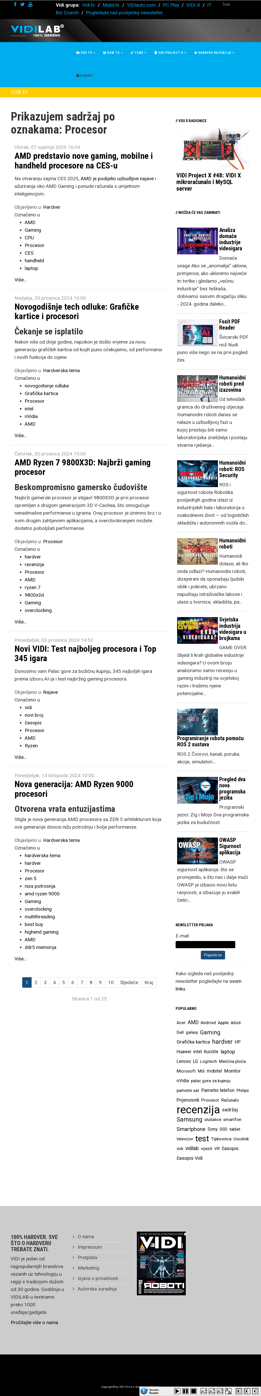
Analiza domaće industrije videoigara (230, 239)
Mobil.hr (111, 5)
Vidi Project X (168, 53)
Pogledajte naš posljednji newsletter (124, 13)
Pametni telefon (217, 1090)
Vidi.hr (89, 5)
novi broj (34, 715)
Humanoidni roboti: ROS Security (232, 469)
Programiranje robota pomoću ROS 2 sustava (210, 741)
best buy (34, 924)
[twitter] (22, 4)
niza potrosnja (40, 886)
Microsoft (186, 1071)
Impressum (89, 1247)
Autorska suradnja (96, 1289)
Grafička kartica (41, 393)
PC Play (171, 5)
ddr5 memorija (40, 947)
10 (111, 982)
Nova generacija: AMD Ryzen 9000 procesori (74, 789)
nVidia (31, 416)
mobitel (214, 1071)
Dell (180, 1032)
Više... (21, 280)
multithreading (40, 917)
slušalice (212, 1119)
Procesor (35, 245)
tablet (234, 1129)
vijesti (206, 1148)
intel (29, 409)
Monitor (232, 1071)
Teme (137, 53)
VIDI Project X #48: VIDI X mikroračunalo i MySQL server (208, 182)
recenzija (34, 564)
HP (238, 1042)
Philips (243, 1090)
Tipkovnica (221, 1138)
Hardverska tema (61, 370)
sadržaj (230, 1110)
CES (29, 253)
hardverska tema (42, 855)
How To (111, 53)
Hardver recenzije (212, 53)
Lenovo (184, 1061)
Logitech (208, 1061)
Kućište (211, 1051)
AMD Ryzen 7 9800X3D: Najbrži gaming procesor (83, 467)
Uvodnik (241, 1138)
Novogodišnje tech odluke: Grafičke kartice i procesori (77, 311)
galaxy (192, 1032)
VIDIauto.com (141, 5)
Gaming (33, 230)
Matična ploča (232, 1061)
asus (236, 1022)
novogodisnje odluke (47, 386)
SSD (223, 1129)
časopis (33, 723)
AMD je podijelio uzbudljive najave (117, 178)
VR (217, 1148)
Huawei (184, 1051)
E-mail (182, 936)
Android (208, 1022)
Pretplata (86, 1257)
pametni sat (188, 1090)
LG (195, 1061)
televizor (185, 1138)
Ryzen (31, 746)
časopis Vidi (190, 1158)
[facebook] (15, 4)
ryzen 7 (33, 587)
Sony (212, 1129)
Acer (181, 1022)
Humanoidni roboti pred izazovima (232, 383)
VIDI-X (193, 5)
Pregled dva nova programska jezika (232, 788)
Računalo (230, 1100)
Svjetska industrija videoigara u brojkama (232, 628)
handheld (34, 261)
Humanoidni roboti (232, 543)
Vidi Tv (84, 53)
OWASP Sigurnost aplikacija (230, 846)
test (202, 1138)
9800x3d (34, 595)
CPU (29, 238)
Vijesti (84, 75)
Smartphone (191, 1129)
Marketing (87, 1268)
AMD (30, 222)
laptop (31, 268)
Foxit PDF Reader (229, 324)
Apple (223, 1022)
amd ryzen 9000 (42, 894)
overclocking (38, 610)
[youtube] (30, 4)
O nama (85, 1237)
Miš (201, 1071)
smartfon (232, 1119)
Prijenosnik (188, 1100)
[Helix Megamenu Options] (248, 30)
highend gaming (42, 932)
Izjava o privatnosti (97, 1278)
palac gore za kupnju (210, 1080)
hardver (33, 557)
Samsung (189, 1119)
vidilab (192, 1148)
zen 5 (30, 878)
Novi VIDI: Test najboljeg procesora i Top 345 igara (85, 653)
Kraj (149, 982)
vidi (28, 707)
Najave (50, 692)
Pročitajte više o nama (34, 1322)
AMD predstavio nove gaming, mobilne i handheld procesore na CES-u (84, 160)
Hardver (51, 207)
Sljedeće (129, 982)
